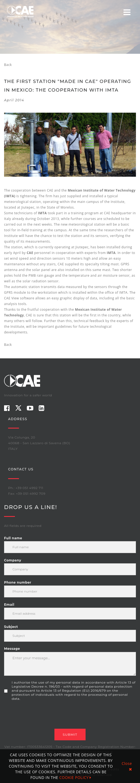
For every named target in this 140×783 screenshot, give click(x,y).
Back (8, 64)
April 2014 (14, 100)
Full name (13, 538)
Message (12, 649)
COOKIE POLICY (75, 777)
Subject (11, 627)
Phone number (17, 582)
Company (12, 560)
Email (9, 605)
